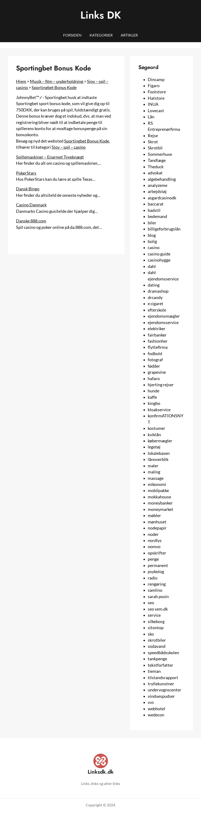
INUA (153, 104)
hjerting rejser (161, 384)
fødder (154, 366)
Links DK (100, 15)
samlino (155, 590)
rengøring (157, 584)
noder (153, 534)
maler (153, 465)
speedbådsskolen (163, 652)
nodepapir (157, 528)
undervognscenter (164, 689)
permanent (158, 565)
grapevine (157, 372)
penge (153, 559)
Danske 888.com (31, 220)
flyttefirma (158, 347)
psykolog (156, 571)
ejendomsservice (163, 322)
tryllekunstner (161, 683)
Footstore (157, 91)
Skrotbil (155, 147)
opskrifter (157, 552)
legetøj (154, 446)
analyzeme (157, 185)
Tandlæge (157, 160)
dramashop (158, 291)
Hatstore (156, 98)
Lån (151, 116)
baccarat (156, 203)
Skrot (153, 141)
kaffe (152, 397)
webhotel (156, 708)
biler (152, 222)
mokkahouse (159, 496)
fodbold (155, 353)
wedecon (156, 714)
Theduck (156, 166)
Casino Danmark (31, 204)
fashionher (158, 341)
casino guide (159, 253)
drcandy (155, 297)
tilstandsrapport (163, 677)
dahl (152, 266)
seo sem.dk (158, 609)
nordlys (155, 540)
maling (154, 471)
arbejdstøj (157, 191)
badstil (154, 210)
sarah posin (158, 596)
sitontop (156, 627)
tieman (154, 671)
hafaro (154, 378)
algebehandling (162, 179)
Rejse (153, 135)
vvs (151, 702)
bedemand (157, 216)
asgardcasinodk (162, 197)
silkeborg (156, 621)
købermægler (160, 440)
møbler (154, 515)
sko (151, 634)
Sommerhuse (160, 154)
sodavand (156, 646)
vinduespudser (161, 696)
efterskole (157, 310)
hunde (153, 390)
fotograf (155, 359)
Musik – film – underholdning (57, 81)
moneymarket (160, 509)
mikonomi (157, 484)
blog (152, 235)
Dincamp (156, 79)
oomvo (154, 546)
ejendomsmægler (164, 316)
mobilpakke (158, 490)
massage (156, 478)
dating (154, 285)
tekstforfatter (160, 665)
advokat (155, 172)
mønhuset (157, 521)
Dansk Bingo (27, 188)
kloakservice (159, 409)
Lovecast (156, 110)
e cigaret (155, 303)
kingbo (154, 403)
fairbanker (157, 335)
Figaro (154, 85)
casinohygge (159, 260)
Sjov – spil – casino (69, 147)
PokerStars (26, 173)
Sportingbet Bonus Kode (54, 87)
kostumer (156, 428)
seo (151, 602)
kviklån (154, 434)
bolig (152, 241)
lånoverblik (158, 459)
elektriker (156, 328)
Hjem (21, 81)
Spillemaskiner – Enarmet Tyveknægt (50, 157)
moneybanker (160, 503)
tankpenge (157, 658)
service (154, 615)
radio (152, 577)
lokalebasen (159, 453)
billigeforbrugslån (164, 228)
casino (154, 247)
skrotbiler (157, 640)
